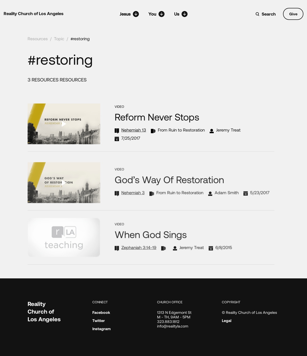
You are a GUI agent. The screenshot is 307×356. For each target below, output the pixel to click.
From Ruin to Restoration (181, 129)
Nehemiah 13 (133, 129)
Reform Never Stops (157, 116)
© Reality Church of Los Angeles (249, 312)
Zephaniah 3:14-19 (138, 256)
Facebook (101, 312)
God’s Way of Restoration (169, 188)
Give (293, 13)
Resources (38, 38)
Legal (226, 320)
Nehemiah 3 (133, 201)
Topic (59, 38)
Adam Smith (227, 201)
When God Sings (151, 243)
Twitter (98, 320)
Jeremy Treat (228, 129)
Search (269, 14)
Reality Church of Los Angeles (34, 13)
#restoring (80, 38)
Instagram (101, 328)
